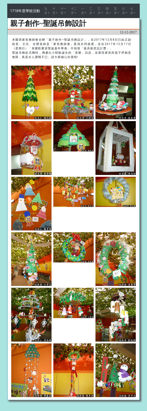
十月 (53, 11)
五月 (115, 11)
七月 (131, 11)
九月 (45, 11)
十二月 (74, 11)
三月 (99, 11)
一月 (82, 11)
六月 (123, 11)
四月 (107, 11)
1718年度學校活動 (25, 11)
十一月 (63, 11)
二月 (90, 11)
